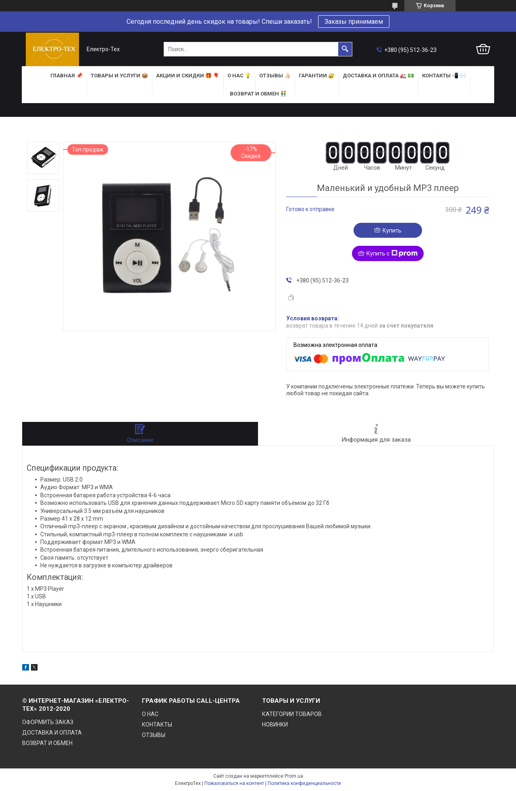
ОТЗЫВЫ (153, 735)
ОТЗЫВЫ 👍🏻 (275, 76)
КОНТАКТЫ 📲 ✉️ (444, 76)
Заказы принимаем (354, 21)
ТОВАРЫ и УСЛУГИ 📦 (119, 76)
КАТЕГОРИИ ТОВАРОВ (292, 714)
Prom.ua (294, 776)
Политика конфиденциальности (304, 783)
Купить (392, 230)
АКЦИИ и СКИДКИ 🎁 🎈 (187, 76)
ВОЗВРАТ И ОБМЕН (47, 743)
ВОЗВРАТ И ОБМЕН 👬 (258, 94)
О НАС (150, 714)
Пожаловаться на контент (234, 783)
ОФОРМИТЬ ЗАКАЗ (47, 722)
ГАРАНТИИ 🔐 (317, 76)
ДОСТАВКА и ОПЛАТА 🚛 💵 (378, 76)
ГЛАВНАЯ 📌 (66, 76)
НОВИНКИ (275, 724)
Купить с (392, 253)
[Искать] (345, 49)
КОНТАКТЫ (157, 724)
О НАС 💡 (239, 76)
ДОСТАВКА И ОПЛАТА (52, 732)
